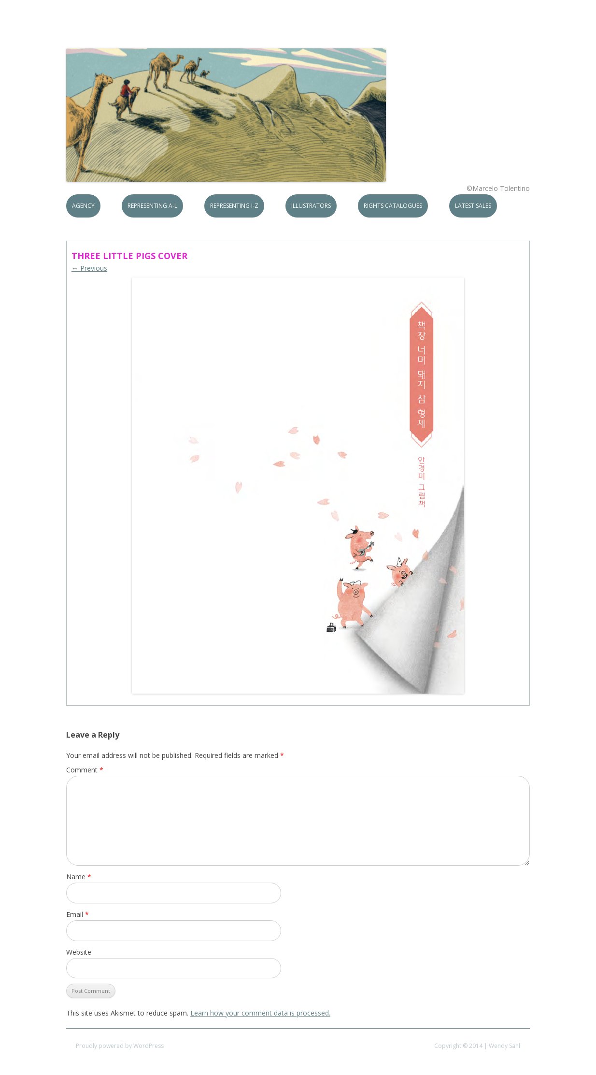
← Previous (89, 268)
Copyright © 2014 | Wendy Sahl (477, 1046)
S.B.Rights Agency (137, 29)
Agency (83, 206)
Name (78, 876)
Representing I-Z (234, 206)
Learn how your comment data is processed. (260, 1012)
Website (78, 952)
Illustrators (311, 206)
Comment (84, 769)
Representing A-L (152, 206)
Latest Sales (473, 206)
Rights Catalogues (393, 206)
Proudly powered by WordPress (120, 1046)
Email (77, 914)
